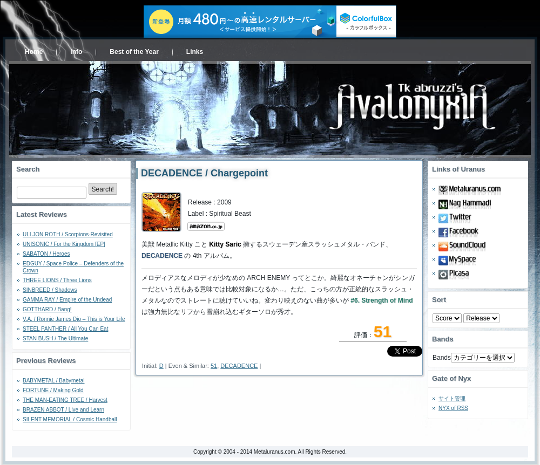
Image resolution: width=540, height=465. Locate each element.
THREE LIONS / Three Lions (57, 280)
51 (214, 366)
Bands (442, 357)
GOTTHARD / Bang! (47, 309)
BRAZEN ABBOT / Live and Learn (63, 410)
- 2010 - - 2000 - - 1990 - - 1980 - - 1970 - (481, 318)
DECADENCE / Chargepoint (204, 173)
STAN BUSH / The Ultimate (55, 338)
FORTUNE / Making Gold (53, 390)
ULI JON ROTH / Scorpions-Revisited (68, 234)
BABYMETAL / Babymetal (54, 381)
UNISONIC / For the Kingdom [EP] (64, 244)
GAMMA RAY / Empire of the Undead (67, 300)
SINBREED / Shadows (50, 290)
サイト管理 (451, 398)
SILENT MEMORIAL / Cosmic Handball (70, 419)
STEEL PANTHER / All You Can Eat (65, 329)
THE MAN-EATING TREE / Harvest (65, 400)
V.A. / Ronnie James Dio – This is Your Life (74, 319)
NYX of (453, 408)
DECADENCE (239, 366)
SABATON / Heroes (46, 254)
